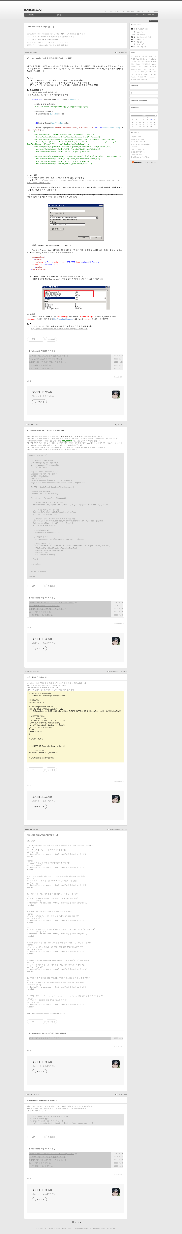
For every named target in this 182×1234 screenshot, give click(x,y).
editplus (144, 79)
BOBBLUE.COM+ (33, 9)
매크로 (140, 77)
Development (122, 52)
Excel (138, 64)
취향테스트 (146, 64)
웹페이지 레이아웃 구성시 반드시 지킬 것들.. (46, 362)
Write (155, 11)
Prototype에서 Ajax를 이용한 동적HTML (53, 45)
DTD (132, 74)
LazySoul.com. (136, 136)
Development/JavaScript (118, 829)
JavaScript (46, 1033)
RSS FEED (155, 21)
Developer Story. (137, 154)
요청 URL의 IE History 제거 (48, 39)
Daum (94, 1228)
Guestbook (140, 11)
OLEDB (136, 72)
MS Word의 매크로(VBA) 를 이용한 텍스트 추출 (56, 36)
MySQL (151, 56)
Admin (148, 11)
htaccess (153, 77)
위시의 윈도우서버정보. (139, 142)
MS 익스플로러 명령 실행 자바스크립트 (44, 1038)
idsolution (143, 59)
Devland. (134, 147)
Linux (150, 74)
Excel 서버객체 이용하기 (38, 365)
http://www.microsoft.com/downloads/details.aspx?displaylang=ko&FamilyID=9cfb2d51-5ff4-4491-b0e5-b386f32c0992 (73, 181)
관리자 (64, 1228)
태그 (37, 1228)
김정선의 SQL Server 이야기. (141, 144)
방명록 (58, 1228)
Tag (111, 11)
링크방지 (139, 74)
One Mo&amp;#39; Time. (140, 157)
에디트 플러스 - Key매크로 (39, 368)
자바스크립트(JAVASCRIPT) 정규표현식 (53, 42)
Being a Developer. (138, 149)
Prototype (144, 72)
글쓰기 (70, 1228)
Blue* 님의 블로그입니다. (43, 396)
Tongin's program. (137, 139)
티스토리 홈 (136, 162)
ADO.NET (134, 56)
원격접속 (153, 67)
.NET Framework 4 (144, 61)
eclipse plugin (136, 79)
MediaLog (118, 11)
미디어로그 (43, 1228)
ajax (145, 74)
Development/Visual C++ (118, 671)
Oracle (133, 61)
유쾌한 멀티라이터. (138, 152)
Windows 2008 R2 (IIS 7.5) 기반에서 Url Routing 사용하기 (60, 33)
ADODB (141, 56)
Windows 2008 (136, 69)
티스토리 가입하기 (150, 163)
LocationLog (129, 11)
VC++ (146, 77)
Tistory (112, 1228)
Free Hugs (147, 69)
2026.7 (144, 115)
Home (106, 11)
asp (146, 56)
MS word (152, 72)
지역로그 (52, 1228)
